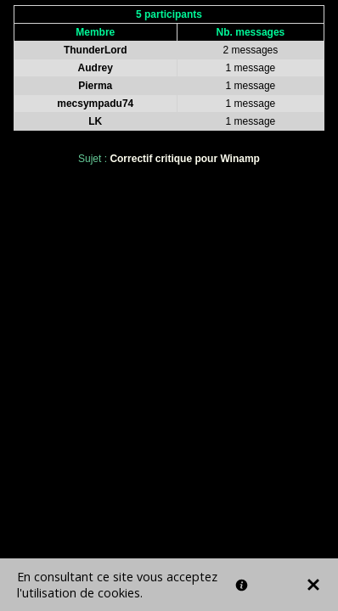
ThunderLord (95, 50)
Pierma (95, 86)
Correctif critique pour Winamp (185, 159)
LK (95, 121)
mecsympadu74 (95, 103)
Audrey (95, 68)
